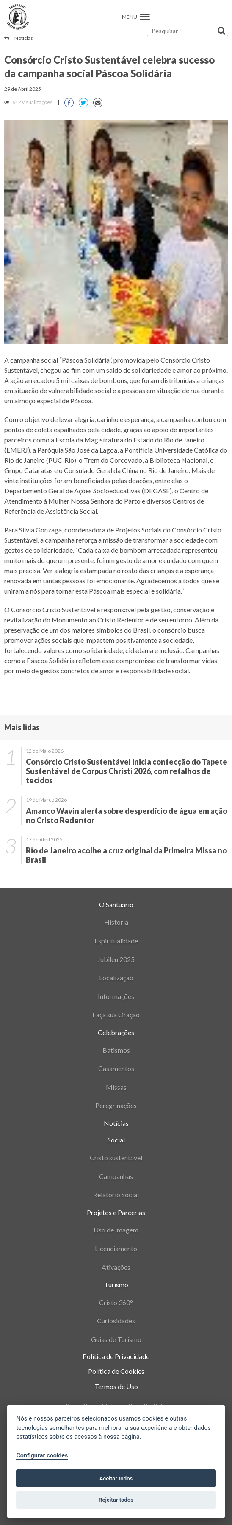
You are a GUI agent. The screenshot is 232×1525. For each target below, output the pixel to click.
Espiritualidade (116, 941)
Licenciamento (116, 1248)
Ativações (116, 1267)
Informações (116, 996)
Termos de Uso (116, 1386)
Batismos (116, 1050)
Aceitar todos (116, 1478)
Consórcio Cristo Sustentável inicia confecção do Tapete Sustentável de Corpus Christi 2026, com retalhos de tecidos (126, 771)
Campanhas (116, 1176)
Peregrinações (116, 1105)
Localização (116, 978)
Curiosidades (116, 1321)
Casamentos (116, 1068)
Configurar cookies (42, 1455)
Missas (116, 1087)
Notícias (23, 38)
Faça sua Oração (116, 1014)
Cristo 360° (116, 1302)
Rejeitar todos (116, 1500)
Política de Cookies (116, 1371)
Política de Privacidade (116, 1356)
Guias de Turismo (116, 1339)
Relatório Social (116, 1194)
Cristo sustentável (116, 1158)
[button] (145, 16)
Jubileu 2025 (116, 959)
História (116, 922)
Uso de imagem (116, 1230)
